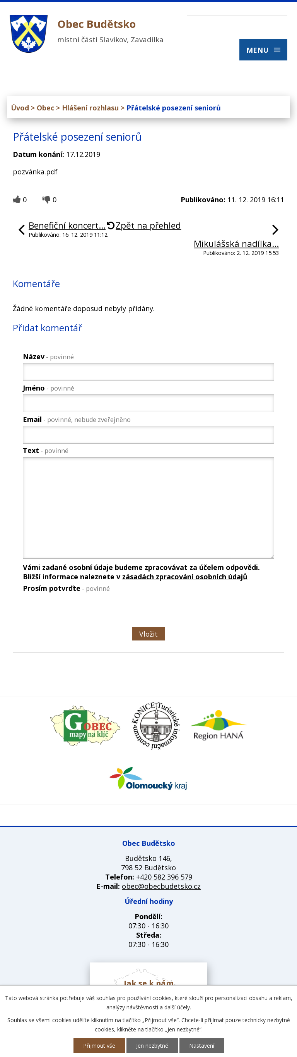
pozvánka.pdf (35, 171)
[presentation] (81, 611)
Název (48, 356)
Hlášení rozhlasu (90, 107)
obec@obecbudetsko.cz (161, 886)
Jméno (48, 388)
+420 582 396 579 (164, 876)
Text (45, 450)
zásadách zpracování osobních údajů (185, 576)
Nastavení (201, 1045)
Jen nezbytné (152, 1045)
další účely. (177, 1007)
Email (77, 419)
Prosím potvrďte (66, 588)
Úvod (20, 107)
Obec (45, 107)
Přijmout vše (99, 1045)
